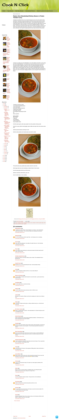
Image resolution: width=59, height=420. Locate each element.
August (5, 145)
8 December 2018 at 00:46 (19, 384)
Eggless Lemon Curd (8, 75)
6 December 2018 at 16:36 (19, 343)
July (5, 146)
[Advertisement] (29, 408)
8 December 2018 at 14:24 (19, 391)
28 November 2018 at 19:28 (19, 252)
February (5, 152)
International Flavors (30, 11)
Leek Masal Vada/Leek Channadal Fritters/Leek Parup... (6, 114)
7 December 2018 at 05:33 (19, 357)
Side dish (19, 223)
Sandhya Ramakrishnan (19, 339)
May (5, 149)
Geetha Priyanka (18, 316)
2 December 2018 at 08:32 (19, 272)
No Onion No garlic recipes (39, 222)
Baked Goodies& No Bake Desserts (45, 11)
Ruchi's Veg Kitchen (18, 331)
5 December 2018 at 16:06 (19, 336)
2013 (4, 161)
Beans (17, 222)
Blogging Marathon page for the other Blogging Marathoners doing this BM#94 (32, 218)
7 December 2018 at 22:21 (19, 372)
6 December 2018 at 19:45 (19, 350)
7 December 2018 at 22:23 (19, 378)
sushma (16, 294)
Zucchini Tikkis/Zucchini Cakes (6, 110)
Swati (16, 269)
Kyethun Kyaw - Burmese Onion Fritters (8, 85)
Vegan (22, 223)
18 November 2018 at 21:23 (19, 232)
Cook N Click (15, 4)
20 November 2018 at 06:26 (19, 238)
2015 (4, 158)
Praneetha (17, 323)
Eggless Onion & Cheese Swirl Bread (8, 97)
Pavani (16, 375)
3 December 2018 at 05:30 (19, 291)
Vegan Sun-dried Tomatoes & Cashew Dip (6, 133)
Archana (16, 361)
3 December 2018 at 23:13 (19, 298)
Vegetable (24, 223)
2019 (4, 103)
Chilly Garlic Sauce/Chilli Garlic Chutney (6, 141)
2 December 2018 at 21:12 (19, 285)
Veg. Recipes (10, 11)
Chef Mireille (17, 282)
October (5, 143)
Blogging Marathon (21, 222)
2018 (4, 105)
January (5, 153)
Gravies (28, 222)
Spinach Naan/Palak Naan (6, 130)
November (6, 107)
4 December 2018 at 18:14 (19, 305)
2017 (4, 155)
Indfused (16, 288)
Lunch (31, 222)
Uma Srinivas (17, 381)
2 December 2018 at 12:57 (19, 279)
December (6, 106)
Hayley (16, 368)
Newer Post (15, 416)
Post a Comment (17, 400)
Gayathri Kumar (18, 263)
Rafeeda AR (17, 235)
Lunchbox (33, 222)
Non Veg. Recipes (19, 11)
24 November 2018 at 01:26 (19, 245)
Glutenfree (25, 222)
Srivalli (16, 394)
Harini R (16, 241)
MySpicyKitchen (18, 228)
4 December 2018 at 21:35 (19, 328)
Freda (16, 346)
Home (3, 11)
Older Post (44, 416)
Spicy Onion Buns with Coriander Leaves (8, 39)
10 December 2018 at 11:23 (19, 398)
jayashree (17, 387)
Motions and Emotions (19, 275)
